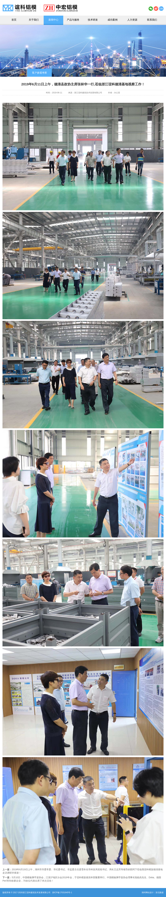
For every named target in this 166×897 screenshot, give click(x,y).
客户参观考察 (39, 72)
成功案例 (113, 19)
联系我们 (152, 19)
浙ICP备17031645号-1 (62, 892)
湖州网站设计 (148, 892)
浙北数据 (160, 892)
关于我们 (34, 19)
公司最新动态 (14, 72)
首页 (13, 19)
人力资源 (132, 19)
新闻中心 (53, 19)
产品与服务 (73, 19)
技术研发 (93, 19)
